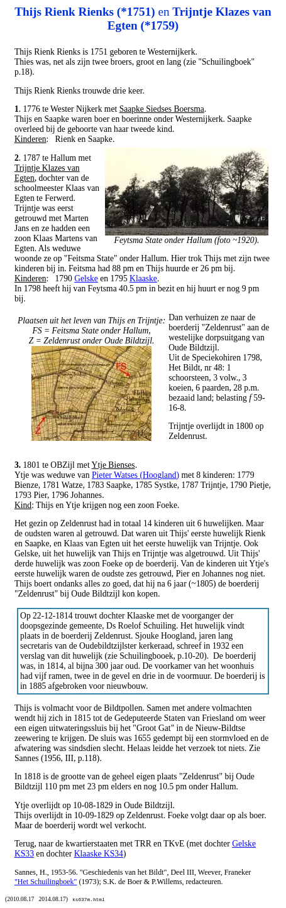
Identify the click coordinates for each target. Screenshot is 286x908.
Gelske (86, 278)
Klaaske (143, 278)
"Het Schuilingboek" (45, 881)
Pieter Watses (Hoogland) (135, 475)
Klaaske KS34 (98, 853)
